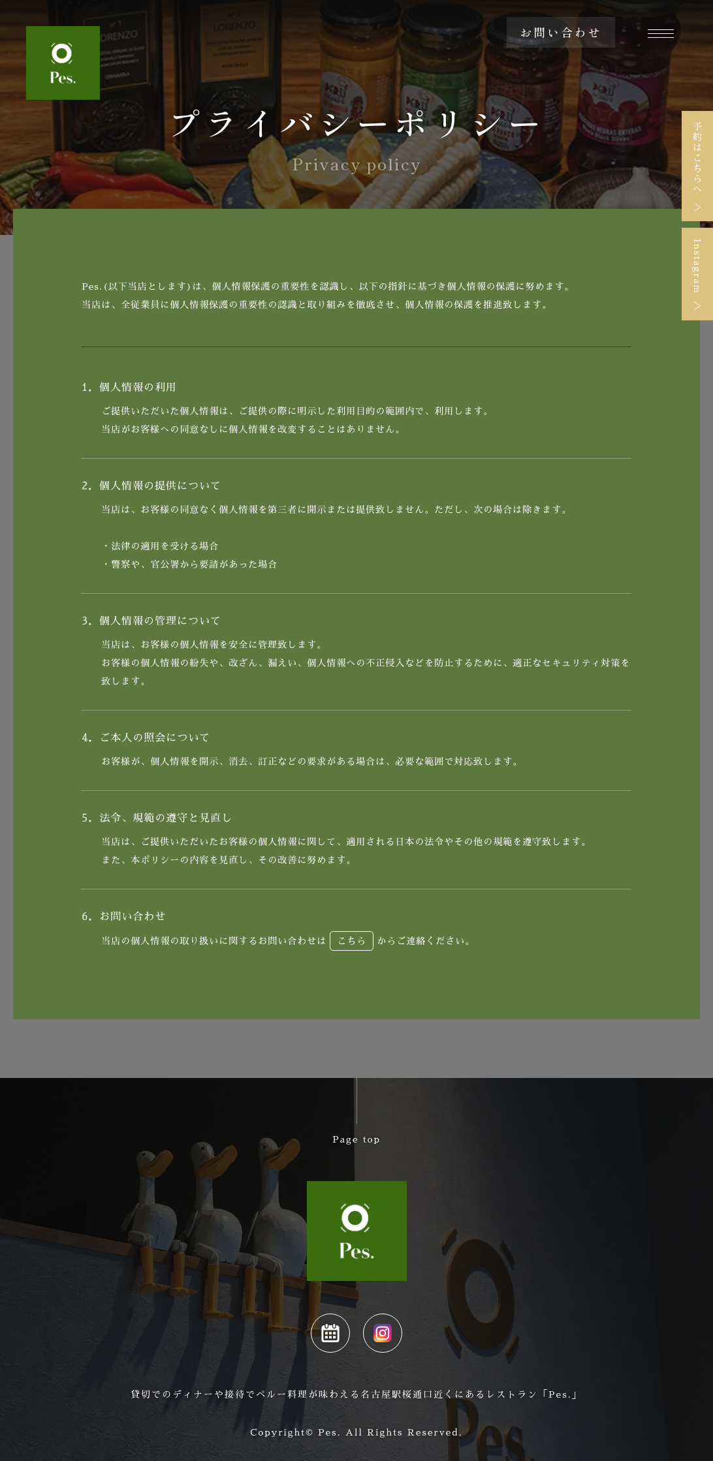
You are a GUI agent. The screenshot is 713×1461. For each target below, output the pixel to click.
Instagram (697, 266)
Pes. (329, 1432)
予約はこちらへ (697, 158)
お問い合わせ (561, 31)
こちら (351, 941)
